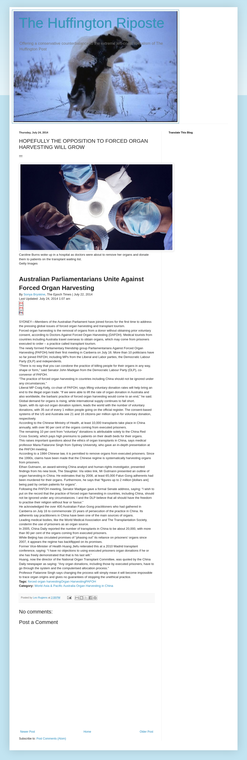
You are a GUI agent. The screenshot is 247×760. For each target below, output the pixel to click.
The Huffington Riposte (92, 23)
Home (87, 731)
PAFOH (91, 581)
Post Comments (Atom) (51, 738)
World (38, 586)
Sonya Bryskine (34, 294)
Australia (69, 586)
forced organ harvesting (44, 581)
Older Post (146, 731)
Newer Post (27, 731)
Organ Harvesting (73, 581)
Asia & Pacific (52, 586)
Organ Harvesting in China (94, 586)
